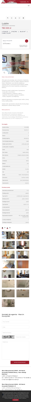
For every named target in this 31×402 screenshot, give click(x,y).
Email (3, 324)
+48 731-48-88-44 (6, 43)
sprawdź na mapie (23, 46)
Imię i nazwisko (6, 319)
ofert (27, 40)
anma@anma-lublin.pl (12, 379)
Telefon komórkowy (7, 330)
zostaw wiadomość (23, 45)
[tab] (2, 228)
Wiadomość (5, 340)
